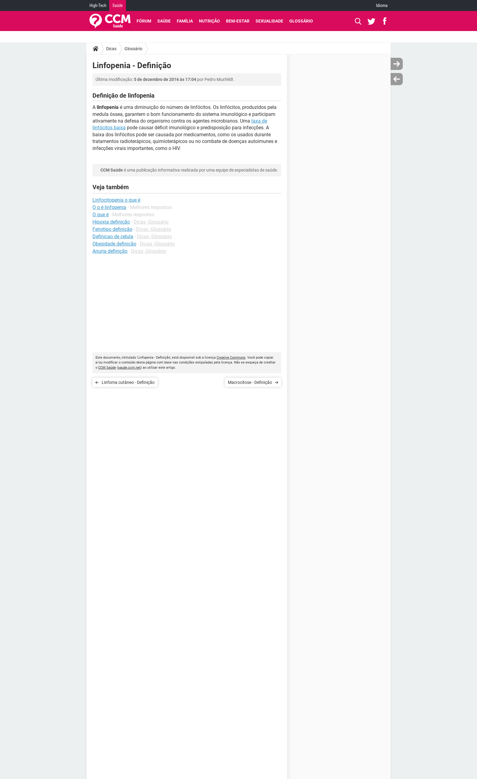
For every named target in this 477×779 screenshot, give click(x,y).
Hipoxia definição (111, 222)
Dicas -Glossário (151, 222)
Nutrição (209, 21)
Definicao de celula (112, 236)
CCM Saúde (107, 368)
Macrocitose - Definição (250, 382)
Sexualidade (269, 21)
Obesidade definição (114, 244)
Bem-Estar (237, 21)
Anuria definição (109, 251)
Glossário (301, 21)
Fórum (144, 21)
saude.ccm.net (129, 368)
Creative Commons (231, 358)
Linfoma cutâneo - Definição (128, 382)
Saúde (117, 5)
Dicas (111, 48)
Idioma (382, 5)
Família (185, 21)
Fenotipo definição (112, 229)
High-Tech (97, 5)
